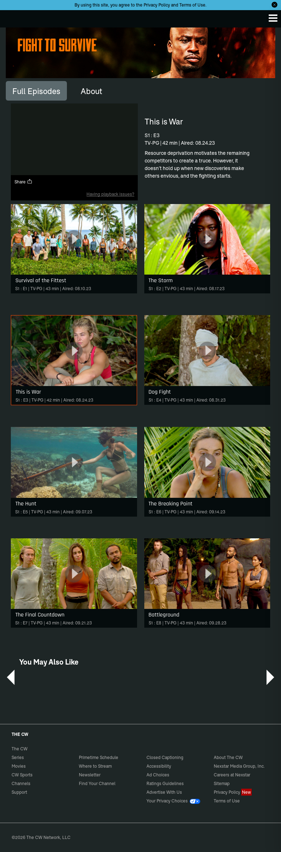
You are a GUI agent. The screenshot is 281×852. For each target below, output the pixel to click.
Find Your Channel (97, 783)
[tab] (36, 91)
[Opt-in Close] (274, 5)
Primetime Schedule (98, 757)
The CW (13, 17)
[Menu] (273, 18)
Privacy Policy (157, 5)
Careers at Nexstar (232, 774)
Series (18, 757)
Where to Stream (95, 766)
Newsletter (90, 774)
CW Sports (22, 774)
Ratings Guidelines (165, 783)
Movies (19, 766)
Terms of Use (192, 5)
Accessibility (158, 766)
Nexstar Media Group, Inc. (239, 766)
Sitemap (222, 783)
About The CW (228, 757)
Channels (21, 783)
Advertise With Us (164, 792)
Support (19, 792)
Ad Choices (157, 774)
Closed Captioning (164, 757)
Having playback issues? (110, 194)
